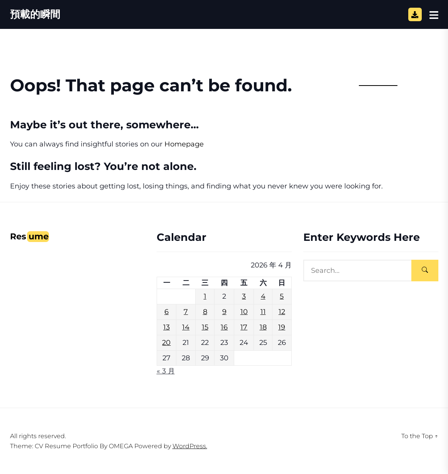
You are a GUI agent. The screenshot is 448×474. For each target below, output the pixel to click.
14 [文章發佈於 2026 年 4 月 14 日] (185, 327)
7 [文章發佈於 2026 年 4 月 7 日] (186, 312)
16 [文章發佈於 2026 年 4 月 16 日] (224, 327)
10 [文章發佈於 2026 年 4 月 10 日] (244, 312)
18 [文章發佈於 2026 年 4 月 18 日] (263, 327)
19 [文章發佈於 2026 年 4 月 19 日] (281, 327)
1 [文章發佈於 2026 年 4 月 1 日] (205, 296)
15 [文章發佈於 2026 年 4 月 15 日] (205, 327)
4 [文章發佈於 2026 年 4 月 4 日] (263, 296)
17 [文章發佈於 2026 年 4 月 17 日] (243, 327)
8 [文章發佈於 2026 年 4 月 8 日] (205, 312)
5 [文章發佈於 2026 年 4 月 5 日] (282, 296)
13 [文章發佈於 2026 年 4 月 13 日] (166, 327)
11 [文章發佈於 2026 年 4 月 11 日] (263, 312)
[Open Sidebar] (433, 14)
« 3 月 (166, 371)
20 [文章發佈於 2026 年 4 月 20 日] (166, 342)
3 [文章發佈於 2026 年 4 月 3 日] (244, 296)
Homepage (184, 144)
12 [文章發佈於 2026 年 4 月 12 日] (282, 312)
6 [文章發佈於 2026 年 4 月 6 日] (166, 312)
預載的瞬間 (35, 14)
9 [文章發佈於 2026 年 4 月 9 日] (224, 312)
